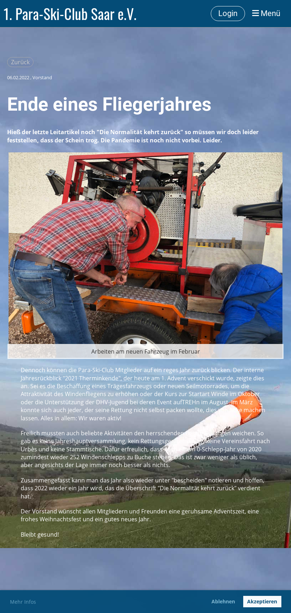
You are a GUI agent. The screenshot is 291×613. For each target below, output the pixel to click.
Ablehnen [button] (223, 601)
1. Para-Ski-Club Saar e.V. (70, 14)
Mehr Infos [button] (23, 601)
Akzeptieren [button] (262, 601)
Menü (266, 13)
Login (228, 13)
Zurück (20, 62)
